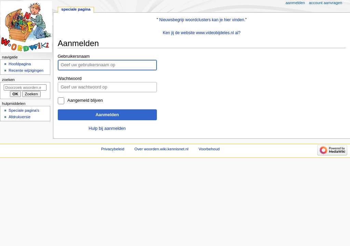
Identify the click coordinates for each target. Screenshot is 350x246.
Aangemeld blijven (85, 100)
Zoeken (8, 80)
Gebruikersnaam (74, 56)
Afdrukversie (19, 117)
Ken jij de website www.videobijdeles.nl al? (202, 32)
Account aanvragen (325, 3)
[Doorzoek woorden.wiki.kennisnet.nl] (25, 87)
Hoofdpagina (20, 64)
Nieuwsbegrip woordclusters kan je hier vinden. (202, 19)
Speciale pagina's (24, 110)
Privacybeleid (112, 149)
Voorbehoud (209, 149)
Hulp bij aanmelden (107, 128)
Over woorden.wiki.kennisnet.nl (161, 149)
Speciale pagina (75, 9)
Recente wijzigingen (26, 70)
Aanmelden (107, 114)
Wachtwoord (70, 78)
